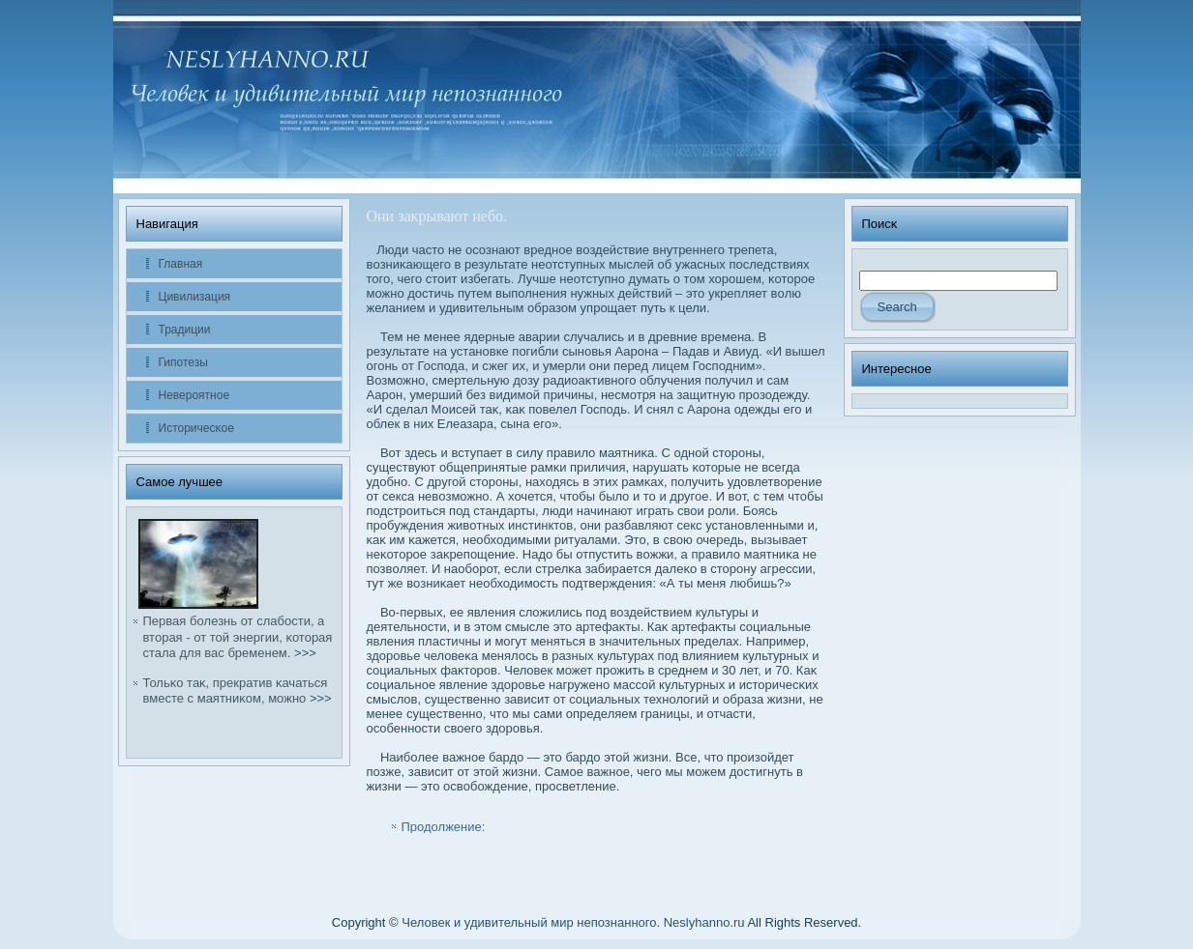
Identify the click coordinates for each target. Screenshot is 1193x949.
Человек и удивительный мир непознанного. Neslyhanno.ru (573, 922)
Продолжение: (444, 827)
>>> (305, 653)
